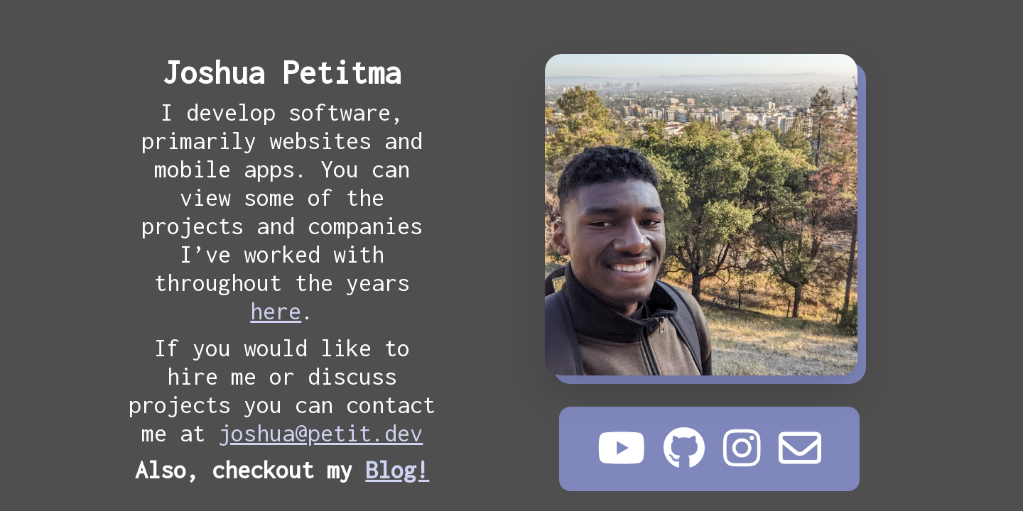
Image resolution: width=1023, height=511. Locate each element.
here (275, 310)
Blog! (397, 469)
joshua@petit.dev (320, 432)
